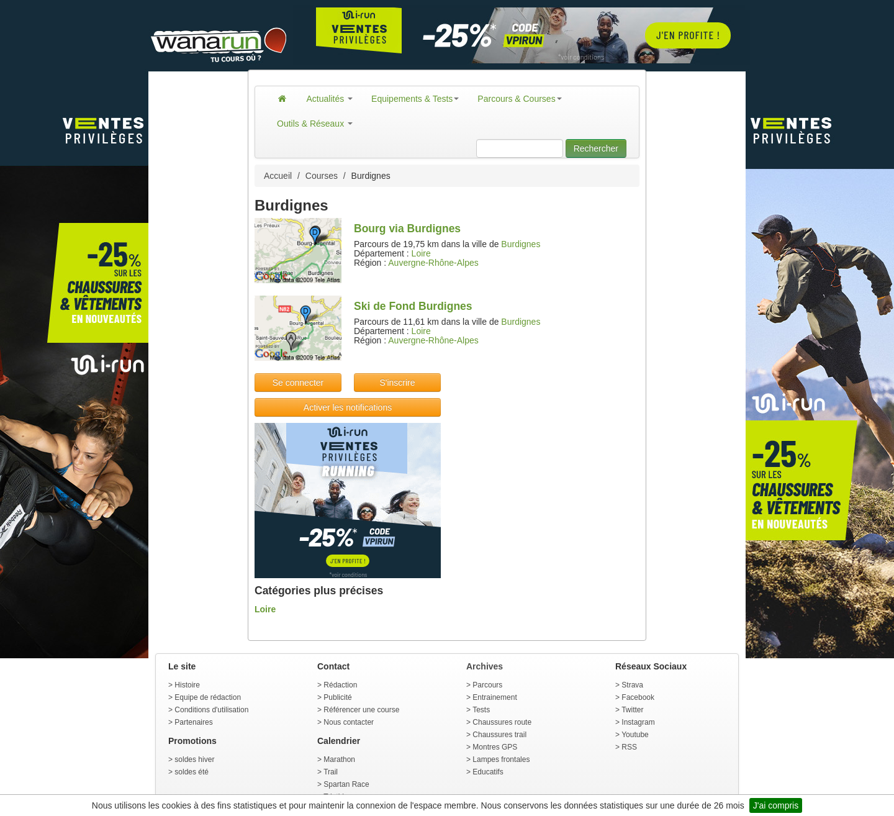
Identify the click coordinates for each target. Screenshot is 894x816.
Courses (321, 176)
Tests (481, 709)
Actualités (330, 99)
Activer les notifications (348, 407)
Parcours (487, 685)
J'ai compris (775, 805)
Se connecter (298, 383)
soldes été (191, 772)
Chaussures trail (499, 734)
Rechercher (596, 148)
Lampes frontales (501, 759)
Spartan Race (346, 784)
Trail (330, 772)
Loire (421, 253)
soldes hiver (194, 759)
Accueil (278, 176)
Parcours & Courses (519, 99)
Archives (484, 666)
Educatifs (487, 772)
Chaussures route (501, 722)
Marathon (339, 759)
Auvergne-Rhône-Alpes (433, 263)
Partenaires (193, 722)
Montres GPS (494, 747)
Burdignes (520, 244)
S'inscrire (397, 383)
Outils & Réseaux (315, 124)
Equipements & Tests (415, 99)
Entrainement (494, 697)
